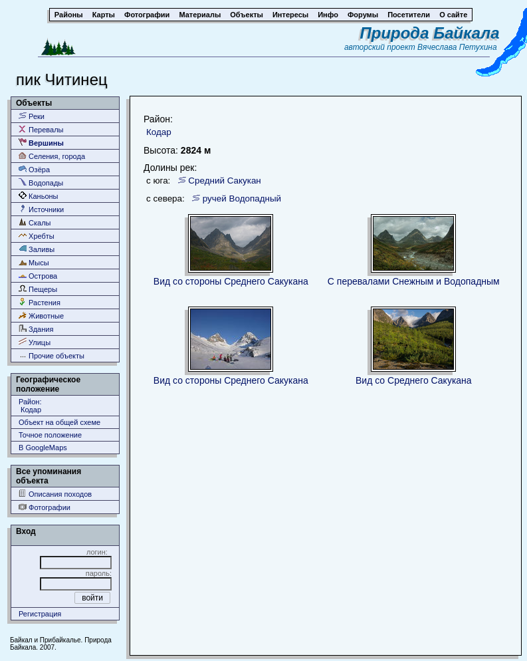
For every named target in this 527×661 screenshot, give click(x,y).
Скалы (35, 222)
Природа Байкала (429, 33)
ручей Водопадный (242, 198)
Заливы (36, 249)
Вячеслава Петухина (457, 47)
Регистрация (40, 614)
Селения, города (52, 156)
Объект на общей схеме (59, 422)
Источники (41, 209)
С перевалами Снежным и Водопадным (414, 281)
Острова (38, 275)
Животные (41, 315)
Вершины (41, 142)
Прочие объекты (51, 355)
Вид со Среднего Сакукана (414, 380)
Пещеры (38, 289)
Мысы (34, 262)
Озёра (34, 169)
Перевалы (41, 129)
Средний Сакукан (224, 181)
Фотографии (44, 507)
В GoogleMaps (43, 448)
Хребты (36, 235)
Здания (36, 329)
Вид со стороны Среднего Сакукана (231, 281)
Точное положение (50, 435)
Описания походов (55, 493)
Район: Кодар (30, 406)
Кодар (158, 132)
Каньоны (38, 196)
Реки (32, 116)
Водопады (41, 182)
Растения (39, 302)
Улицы (35, 342)
